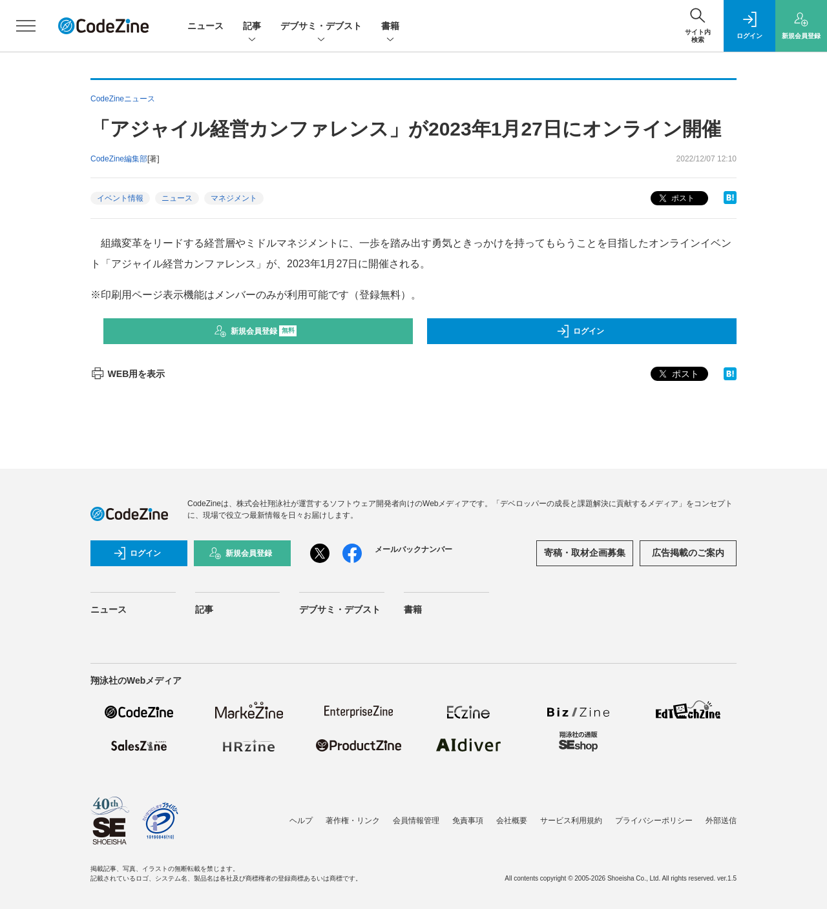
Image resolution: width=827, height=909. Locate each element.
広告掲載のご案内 (688, 552)
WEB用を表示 (127, 374)
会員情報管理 (416, 820)
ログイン (580, 331)
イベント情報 (120, 198)
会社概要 (511, 820)
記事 (252, 27)
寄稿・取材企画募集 (584, 552)
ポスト (675, 198)
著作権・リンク (353, 820)
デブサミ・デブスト (321, 27)
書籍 (390, 27)
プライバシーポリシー (654, 820)
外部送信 (721, 820)
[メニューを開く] (26, 26)
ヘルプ (301, 820)
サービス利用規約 (571, 820)
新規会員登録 (255, 331)
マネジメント (234, 198)
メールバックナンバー (413, 549)
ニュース (205, 26)
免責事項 (467, 820)
